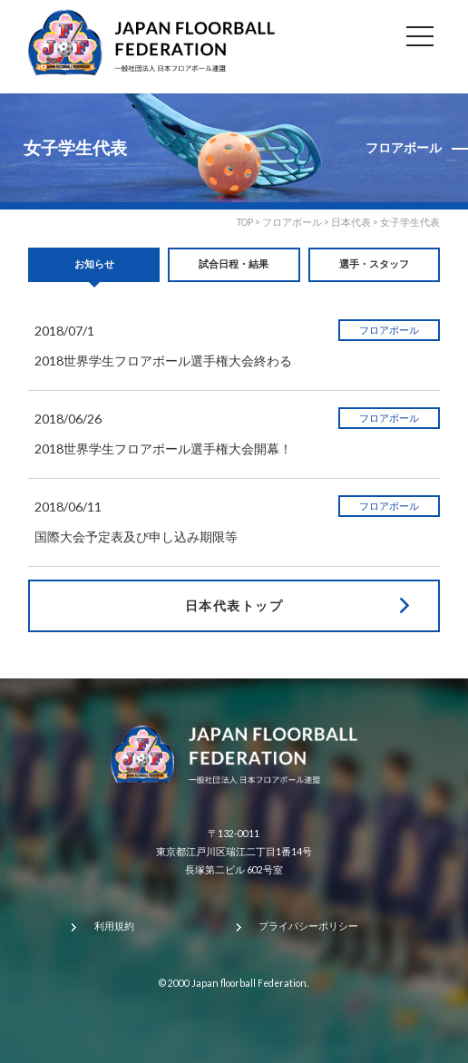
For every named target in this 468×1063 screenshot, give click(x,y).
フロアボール (292, 222)
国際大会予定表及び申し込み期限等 (136, 536)
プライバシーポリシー (308, 926)
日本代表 (351, 222)
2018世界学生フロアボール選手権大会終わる (163, 360)
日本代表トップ (234, 605)
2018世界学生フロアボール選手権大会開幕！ (163, 448)
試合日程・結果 (233, 263)
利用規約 (114, 926)
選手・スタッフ (374, 263)
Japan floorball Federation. (249, 983)
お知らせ (94, 263)
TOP (244, 222)
